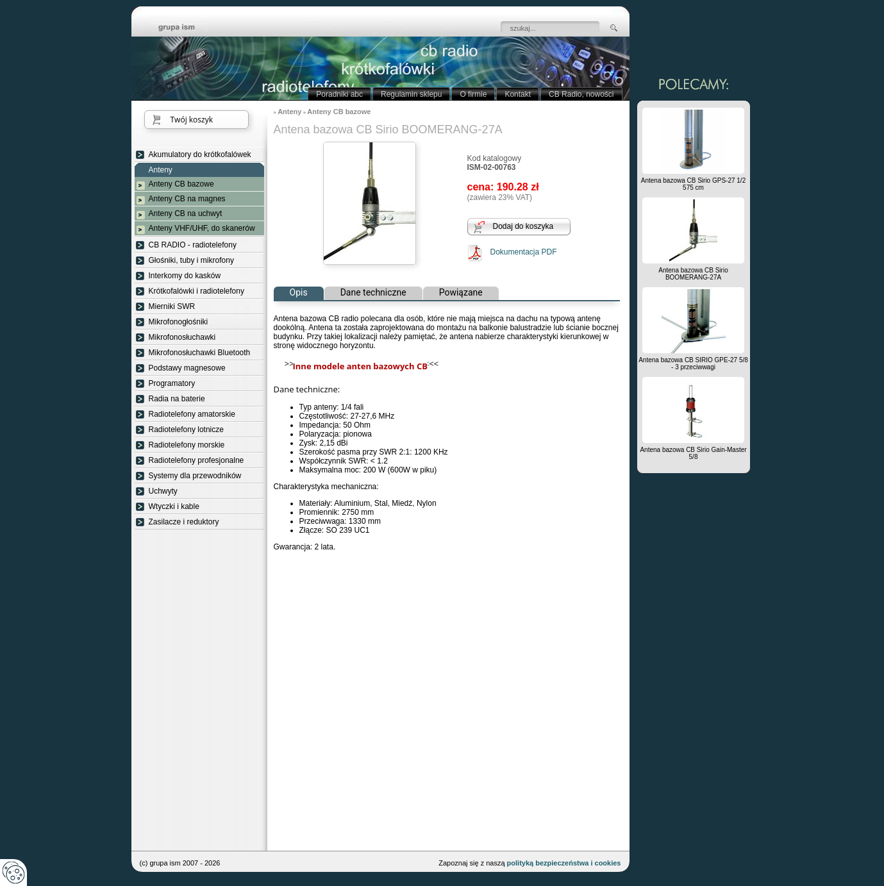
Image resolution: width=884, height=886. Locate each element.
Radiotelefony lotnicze (186, 429)
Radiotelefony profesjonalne (196, 460)
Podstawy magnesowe (187, 368)
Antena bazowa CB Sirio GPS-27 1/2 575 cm (693, 184)
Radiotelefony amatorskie (192, 414)
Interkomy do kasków (185, 275)
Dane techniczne (373, 292)
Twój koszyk (192, 119)
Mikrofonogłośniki (178, 321)
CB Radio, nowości (581, 94)
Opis (299, 292)
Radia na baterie (177, 398)
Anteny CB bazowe (181, 184)
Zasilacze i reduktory (184, 521)
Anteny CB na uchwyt (185, 213)
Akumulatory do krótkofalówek (200, 154)
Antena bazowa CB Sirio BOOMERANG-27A (693, 274)
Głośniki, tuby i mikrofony (191, 260)
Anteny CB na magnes (187, 198)
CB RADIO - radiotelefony (193, 244)
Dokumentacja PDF (523, 251)
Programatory (172, 383)
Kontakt (518, 94)
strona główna (186, 28)
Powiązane (461, 292)
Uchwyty (163, 491)
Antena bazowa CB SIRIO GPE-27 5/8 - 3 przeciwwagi (693, 363)
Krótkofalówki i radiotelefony (196, 291)
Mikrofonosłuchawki (182, 337)
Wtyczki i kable (174, 506)
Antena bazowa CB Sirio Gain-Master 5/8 (693, 453)
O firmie (473, 94)
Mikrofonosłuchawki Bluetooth (200, 352)
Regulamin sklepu (411, 94)
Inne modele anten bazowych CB (360, 366)
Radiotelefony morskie (187, 444)
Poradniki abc (339, 94)
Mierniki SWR (172, 306)
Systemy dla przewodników (195, 475)
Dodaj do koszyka (523, 226)
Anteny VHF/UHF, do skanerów (202, 228)
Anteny (160, 170)
